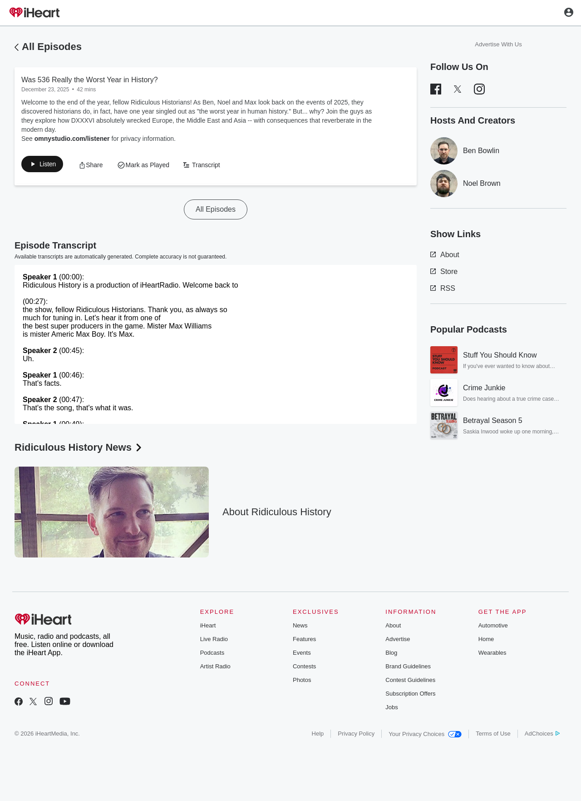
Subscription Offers (410, 695)
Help (318, 735)
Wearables (492, 654)
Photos (302, 681)
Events (302, 654)
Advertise (397, 640)
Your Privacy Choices (425, 735)
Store (444, 271)
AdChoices (542, 735)
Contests (304, 668)
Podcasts (212, 654)
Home (486, 640)
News (300, 627)
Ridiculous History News (79, 449)
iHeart (208, 627)
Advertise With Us (498, 44)
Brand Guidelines (408, 668)
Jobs (391, 709)
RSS (442, 288)
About (444, 255)
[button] (100, 166)
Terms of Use (493, 735)
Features (304, 640)
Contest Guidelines (410, 681)
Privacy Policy (356, 735)
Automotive (493, 627)
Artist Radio (215, 668)
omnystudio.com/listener (72, 138)
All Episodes (52, 46)
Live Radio (214, 640)
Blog (391, 654)
